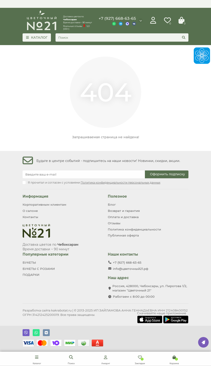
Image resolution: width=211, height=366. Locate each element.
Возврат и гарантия (124, 211)
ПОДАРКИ (31, 275)
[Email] (84, 174)
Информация (35, 196)
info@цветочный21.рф (130, 269)
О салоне (30, 211)
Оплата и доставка (123, 217)
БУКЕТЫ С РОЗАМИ (39, 269)
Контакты (30, 217)
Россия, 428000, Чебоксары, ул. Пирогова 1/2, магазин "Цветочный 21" (149, 288)
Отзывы (114, 223)
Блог (112, 204)
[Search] (122, 37)
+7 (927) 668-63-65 (117, 18)
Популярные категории (45, 254)
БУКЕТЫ (29, 262)
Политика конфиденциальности (134, 229)
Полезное (117, 196)
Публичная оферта (123, 235)
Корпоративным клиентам (44, 204)
